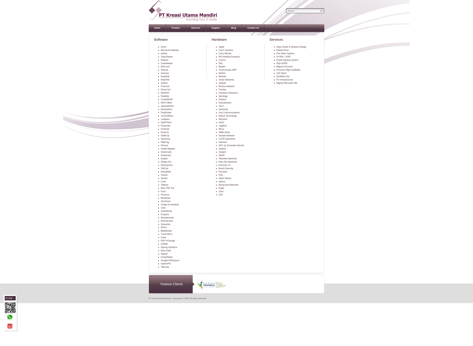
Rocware (223, 171)
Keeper (164, 158)
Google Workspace (170, 260)
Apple (221, 47)
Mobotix (222, 76)
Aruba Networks (226, 79)
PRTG (164, 227)
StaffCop (165, 135)
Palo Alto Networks (228, 162)
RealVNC (165, 79)
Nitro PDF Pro (167, 188)
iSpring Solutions (169, 247)
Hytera (222, 181)
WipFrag (165, 142)
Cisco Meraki (225, 53)
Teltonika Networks (228, 158)
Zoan (221, 191)
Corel (163, 181)
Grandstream (225, 102)
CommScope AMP (227, 70)
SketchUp (165, 139)
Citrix (163, 208)
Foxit (163, 191)
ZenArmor (165, 201)
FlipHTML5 (166, 122)
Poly (221, 175)
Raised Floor (282, 50)
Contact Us (253, 28)
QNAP (222, 155)
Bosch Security (226, 168)
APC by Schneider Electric (231, 145)
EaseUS (165, 132)
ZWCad (164, 168)
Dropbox (165, 214)
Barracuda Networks (229, 185)
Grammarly (166, 152)
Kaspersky (166, 155)
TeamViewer (167, 56)
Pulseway (165, 125)
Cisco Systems (226, 50)
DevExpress (167, 165)
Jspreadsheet (167, 106)
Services (195, 28)
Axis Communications (229, 112)
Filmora (164, 145)
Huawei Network (226, 135)
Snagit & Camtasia (170, 204)
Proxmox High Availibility (288, 70)
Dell (220, 63)
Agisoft (164, 254)
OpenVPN (166, 263)
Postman (165, 129)
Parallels (165, 96)
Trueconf (165, 86)
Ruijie (221, 188)
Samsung (223, 109)
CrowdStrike (167, 257)
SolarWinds (166, 211)
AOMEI (164, 244)
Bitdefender (166, 231)
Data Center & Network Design (291, 47)
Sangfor (222, 152)
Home (157, 28)
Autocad (165, 73)
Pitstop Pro (166, 162)
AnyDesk (165, 76)
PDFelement (167, 221)
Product (176, 28)
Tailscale (165, 267)
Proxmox (165, 194)
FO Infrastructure (284, 79)
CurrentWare (167, 116)
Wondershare (167, 217)
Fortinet (222, 89)
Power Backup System (287, 60)
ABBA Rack (224, 132)
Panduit (222, 99)
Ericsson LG (224, 165)
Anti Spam (281, 73)
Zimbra (164, 83)
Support (215, 28)
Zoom (163, 47)
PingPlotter (166, 112)
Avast (163, 237)
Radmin (164, 60)
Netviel (222, 73)
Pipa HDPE (282, 63)
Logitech (223, 125)
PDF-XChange (168, 240)
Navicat (164, 70)
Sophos (222, 148)
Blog (233, 28)
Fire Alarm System (285, 53)
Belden (222, 66)
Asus (221, 106)
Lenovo (222, 60)
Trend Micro (166, 234)
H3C (221, 194)
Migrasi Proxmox (284, 66)
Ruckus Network (226, 86)
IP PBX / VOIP (283, 56)
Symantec (165, 224)
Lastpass (165, 119)
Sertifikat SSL (283, 76)
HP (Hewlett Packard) (229, 56)
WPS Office (166, 102)
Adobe (164, 53)
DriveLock (165, 89)
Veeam (164, 175)
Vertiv (221, 122)
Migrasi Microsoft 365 (286, 83)
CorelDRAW (167, 99)
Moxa (221, 129)
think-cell (165, 66)
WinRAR (165, 93)
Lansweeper (167, 63)
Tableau (164, 185)
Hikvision (223, 119)
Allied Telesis (225, 178)
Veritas (164, 178)
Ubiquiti (222, 83)
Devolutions (166, 109)
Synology (223, 96)
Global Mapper (168, 148)
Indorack (223, 142)
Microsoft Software (170, 50)
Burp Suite (166, 250)
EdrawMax (166, 171)
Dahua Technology (228, 116)
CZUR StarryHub (227, 139)
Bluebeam (166, 198)
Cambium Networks (228, 93)
